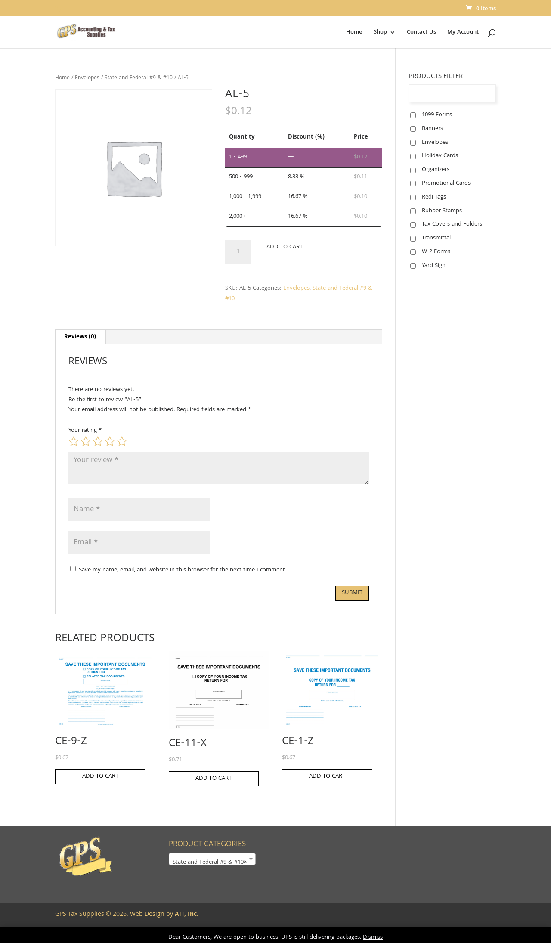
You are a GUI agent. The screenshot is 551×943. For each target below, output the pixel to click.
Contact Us (421, 33)
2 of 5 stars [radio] (85, 441)
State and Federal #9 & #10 (139, 78)
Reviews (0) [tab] (80, 337)
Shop (380, 33)
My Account (463, 33)
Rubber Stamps (442, 211)
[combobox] (212, 859)
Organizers (435, 169)
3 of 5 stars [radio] (98, 441)
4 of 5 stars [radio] (110, 441)
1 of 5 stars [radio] (73, 441)
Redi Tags (434, 197)
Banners (432, 128)
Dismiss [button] (373, 937)
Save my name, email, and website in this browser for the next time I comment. (182, 570)
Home (354, 33)
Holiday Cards (440, 156)
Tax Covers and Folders (452, 224)
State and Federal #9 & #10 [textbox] (210, 862)
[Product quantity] (238, 252)
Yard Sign (434, 265)
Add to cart (284, 247)
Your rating (85, 430)
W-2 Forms (436, 252)
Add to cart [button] (100, 776)
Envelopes (87, 78)
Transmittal (436, 238)
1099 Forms (437, 115)
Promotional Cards (446, 183)
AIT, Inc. (185, 914)
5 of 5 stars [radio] (122, 441)
